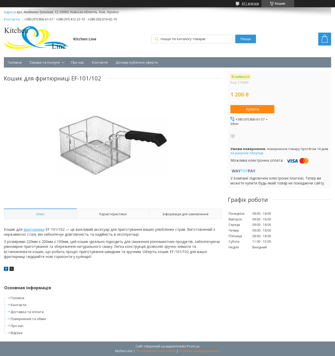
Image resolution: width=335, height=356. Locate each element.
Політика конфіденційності (199, 351)
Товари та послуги (44, 62)
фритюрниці (34, 229)
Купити (252, 109)
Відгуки (16, 332)
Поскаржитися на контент (156, 351)
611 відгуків (250, 3)
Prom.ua (193, 346)
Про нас (77, 62)
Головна (14, 62)
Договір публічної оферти (137, 62)
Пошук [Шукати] (245, 39)
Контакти (100, 62)
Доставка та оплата (27, 311)
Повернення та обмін (28, 318)
